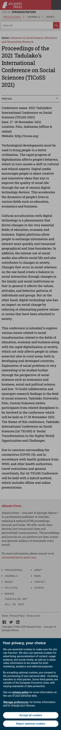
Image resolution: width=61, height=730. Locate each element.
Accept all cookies (30, 715)
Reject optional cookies (30, 723)
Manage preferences (16, 702)
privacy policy (21, 692)
